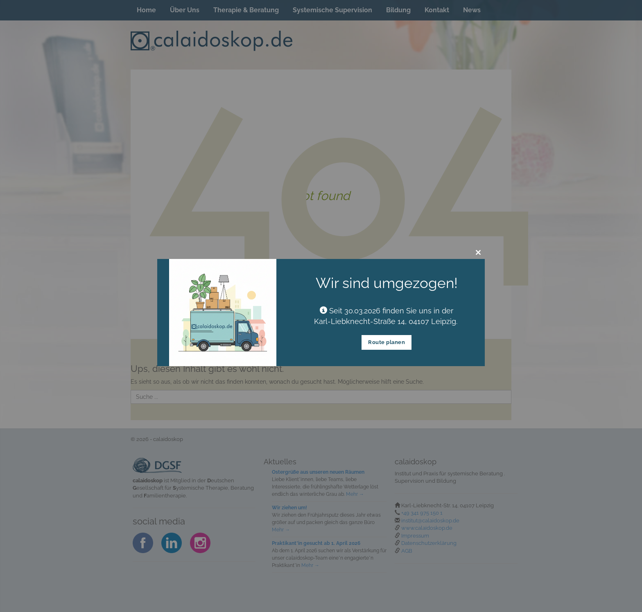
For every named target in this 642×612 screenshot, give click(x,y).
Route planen (386, 342)
